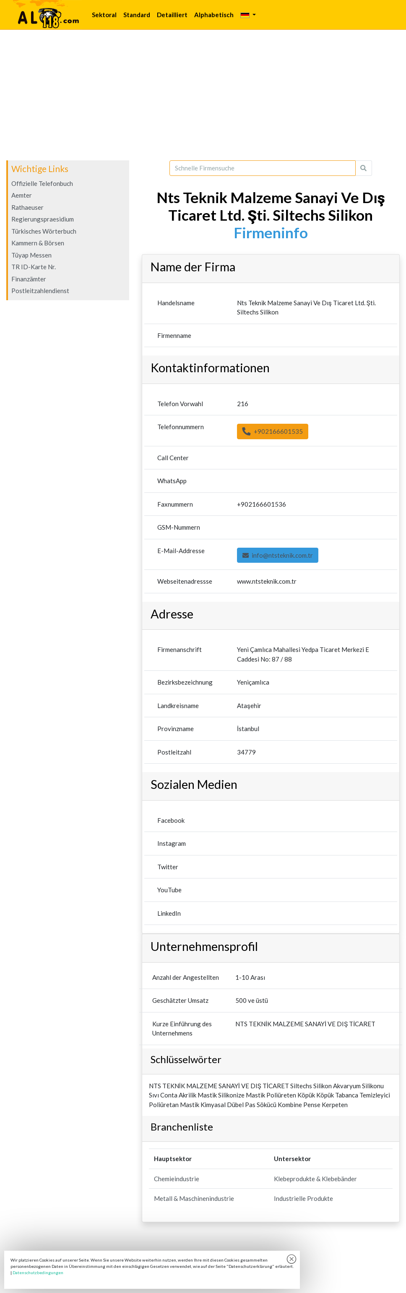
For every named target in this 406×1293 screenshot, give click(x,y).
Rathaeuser (27, 207)
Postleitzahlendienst (40, 290)
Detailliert (172, 14)
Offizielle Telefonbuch (42, 183)
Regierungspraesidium (42, 219)
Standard (136, 14)
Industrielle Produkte (303, 1198)
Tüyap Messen (31, 255)
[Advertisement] (203, 95)
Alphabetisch (214, 14)
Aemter (21, 195)
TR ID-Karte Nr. (33, 266)
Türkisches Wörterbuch (43, 231)
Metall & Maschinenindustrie (194, 1198)
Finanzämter (28, 279)
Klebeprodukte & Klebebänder (315, 1178)
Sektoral (104, 14)
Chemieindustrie (176, 1178)
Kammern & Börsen (37, 243)
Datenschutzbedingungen (38, 1272)
